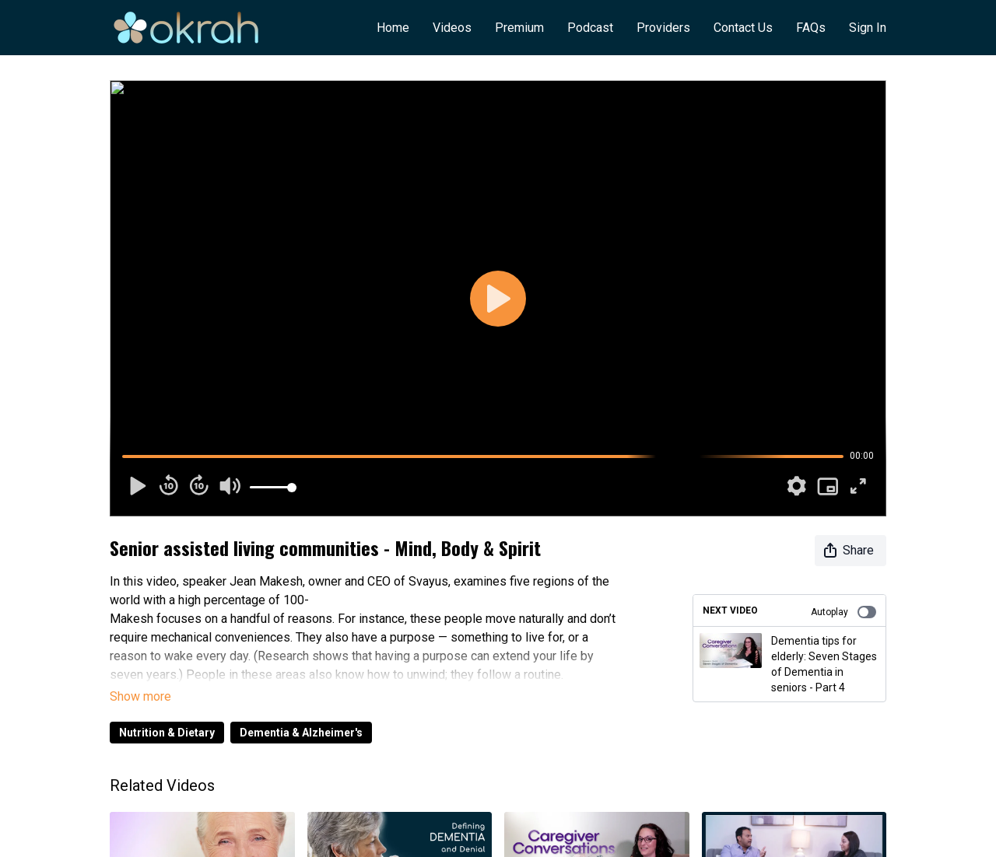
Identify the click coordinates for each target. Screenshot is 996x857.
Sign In (867, 27)
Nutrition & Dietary (167, 732)
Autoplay (843, 612)
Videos (452, 27)
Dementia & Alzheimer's (301, 732)
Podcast (590, 27)
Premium (519, 27)
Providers (663, 27)
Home (393, 27)
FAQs (811, 27)
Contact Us (743, 27)
